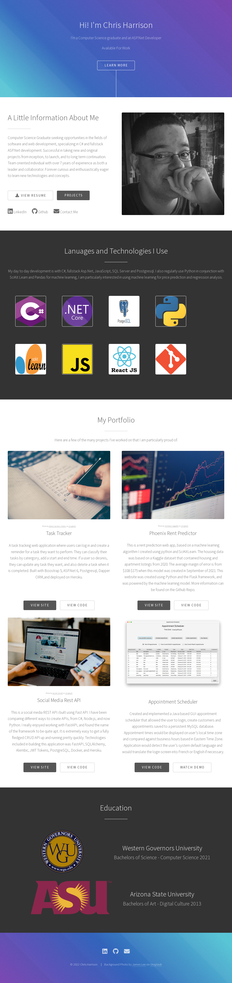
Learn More (116, 65)
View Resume (33, 195)
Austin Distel (58, 693)
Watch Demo (192, 767)
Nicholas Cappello (171, 526)
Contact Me (68, 211)
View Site (40, 605)
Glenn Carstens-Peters (57, 526)
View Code (77, 605)
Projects (73, 195)
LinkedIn (20, 211)
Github (42, 211)
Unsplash (72, 526)
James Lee (139, 964)
